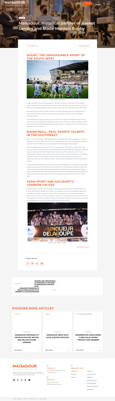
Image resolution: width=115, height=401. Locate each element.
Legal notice (43, 398)
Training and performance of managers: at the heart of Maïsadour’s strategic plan (45, 283)
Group (22, 17)
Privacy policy (34, 398)
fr (77, 3)
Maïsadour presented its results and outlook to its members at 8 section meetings (27, 289)
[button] (98, 3)
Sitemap (26, 398)
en (80, 3)
